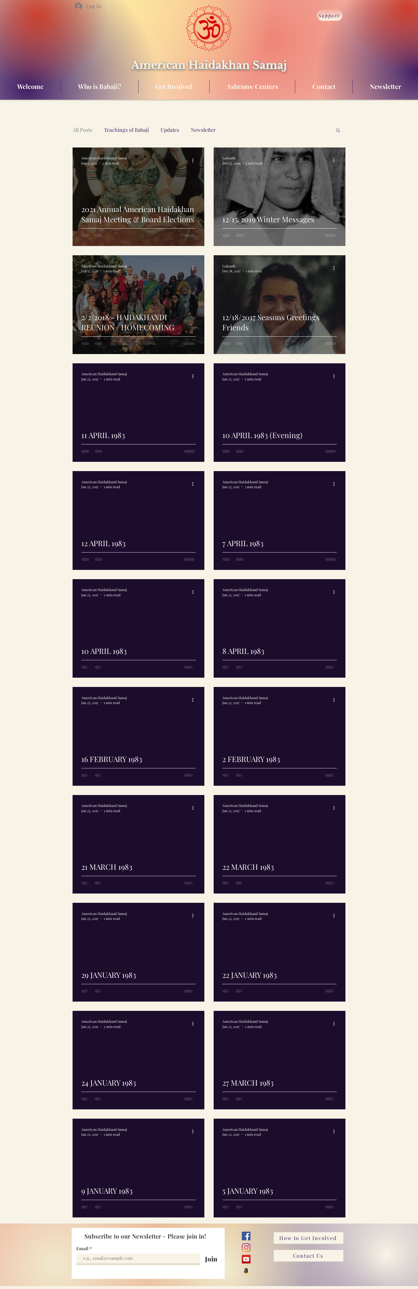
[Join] (211, 1259)
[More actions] (194, 160)
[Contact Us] (308, 1255)
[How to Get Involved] (308, 1238)
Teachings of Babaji (126, 129)
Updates (170, 129)
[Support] (330, 15)
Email (83, 1248)
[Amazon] (246, 1270)
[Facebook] (246, 1236)
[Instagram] (246, 1247)
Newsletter (203, 129)
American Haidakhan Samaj (209, 65)
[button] (338, 131)
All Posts (82, 129)
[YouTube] (246, 1259)
